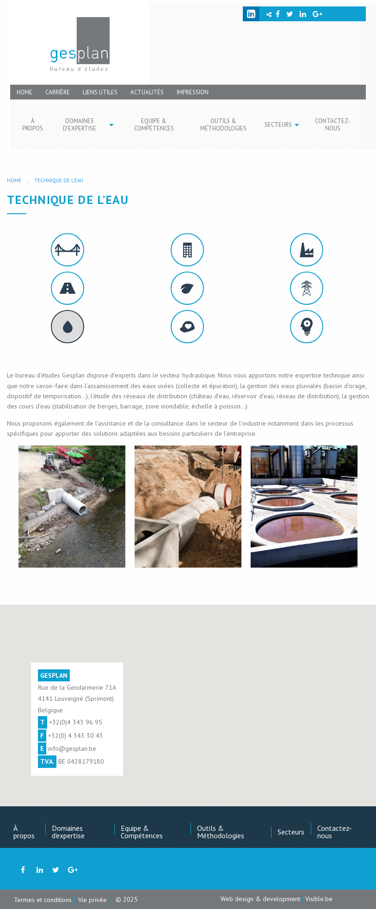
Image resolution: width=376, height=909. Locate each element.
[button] (71, 506)
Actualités (147, 92)
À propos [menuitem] (32, 124)
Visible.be (319, 899)
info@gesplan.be (72, 748)
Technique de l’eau (58, 180)
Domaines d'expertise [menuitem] (79, 124)
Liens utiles (100, 92)
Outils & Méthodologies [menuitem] (223, 124)
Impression (193, 92)
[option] (72, 506)
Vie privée (92, 900)
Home (24, 92)
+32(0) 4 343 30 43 (75, 735)
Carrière (57, 92)
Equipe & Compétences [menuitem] (154, 124)
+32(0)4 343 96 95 (75, 722)
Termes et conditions (43, 900)
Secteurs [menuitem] (278, 125)
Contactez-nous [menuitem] (332, 124)
